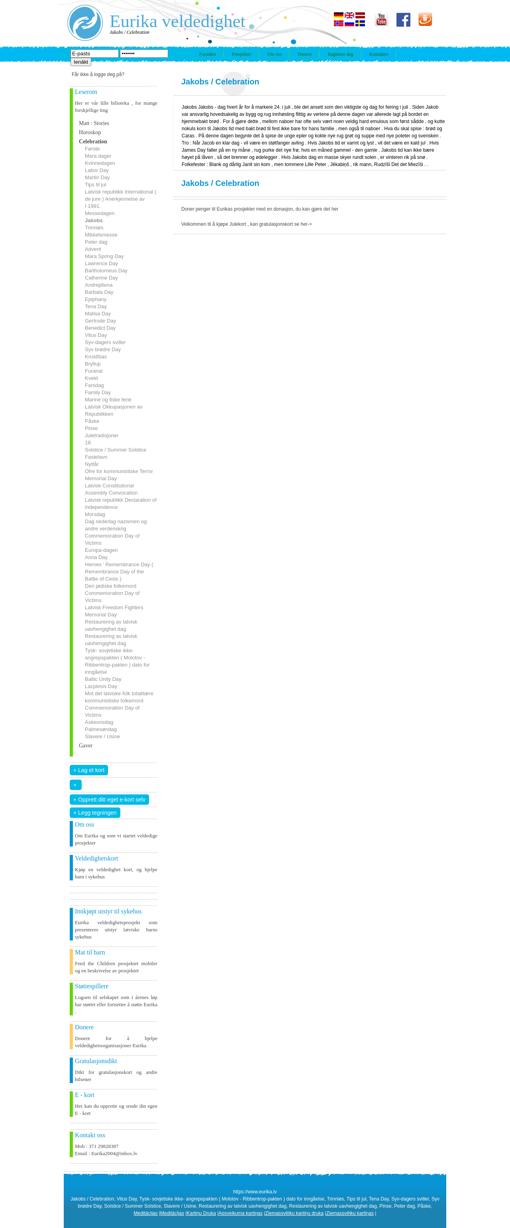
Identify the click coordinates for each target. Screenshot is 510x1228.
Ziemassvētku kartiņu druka (294, 1213)
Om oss (274, 54)
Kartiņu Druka (201, 1213)
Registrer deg (340, 54)
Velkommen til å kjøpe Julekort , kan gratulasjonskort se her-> (246, 224)
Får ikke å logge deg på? (98, 74)
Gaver (85, 746)
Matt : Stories (94, 123)
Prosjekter (241, 54)
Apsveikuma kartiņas (240, 1213)
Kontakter (378, 54)
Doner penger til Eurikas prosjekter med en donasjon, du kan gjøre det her (259, 209)
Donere (305, 54)
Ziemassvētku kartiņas (350, 1213)
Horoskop (90, 132)
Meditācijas (146, 1213)
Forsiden (207, 54)
